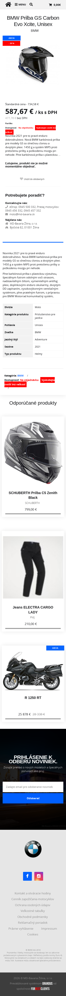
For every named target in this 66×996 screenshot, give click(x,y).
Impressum (49, 928)
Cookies (33, 934)
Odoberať (33, 798)
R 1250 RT (33, 700)
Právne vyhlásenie (21, 928)
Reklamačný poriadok (33, 923)
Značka (9, 332)
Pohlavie (10, 325)
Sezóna (9, 346)
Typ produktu (13, 353)
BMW (20, 375)
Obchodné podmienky (33, 917)
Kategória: (10, 375)
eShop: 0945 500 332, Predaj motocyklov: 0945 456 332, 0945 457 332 (32, 208)
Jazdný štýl (11, 339)
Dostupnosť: (11, 127)
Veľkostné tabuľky (33, 911)
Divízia (8, 307)
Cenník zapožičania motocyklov (33, 899)
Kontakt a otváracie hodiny (33, 893)
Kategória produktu (17, 314)
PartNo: (9, 123)
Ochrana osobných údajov (33, 905)
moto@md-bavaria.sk (20, 214)
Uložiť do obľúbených (34, 179)
